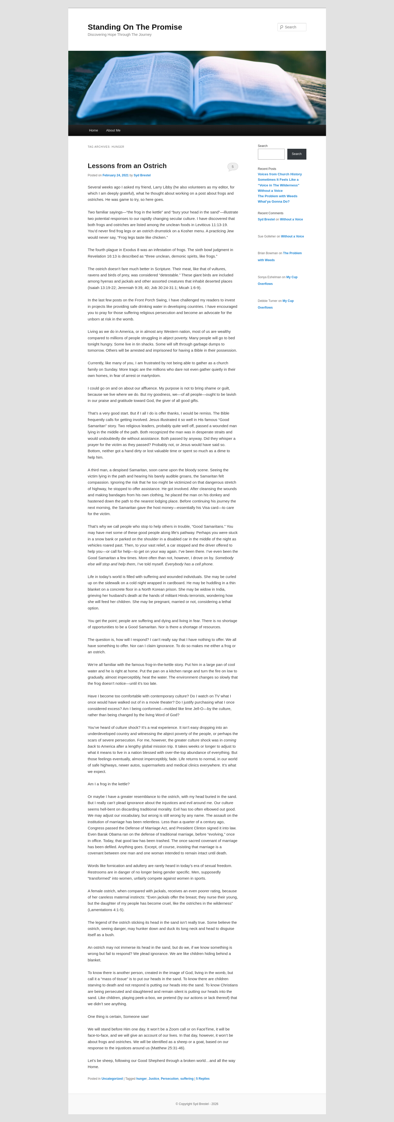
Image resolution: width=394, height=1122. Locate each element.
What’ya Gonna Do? (274, 201)
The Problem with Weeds (278, 196)
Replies (203, 1078)
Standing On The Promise (135, 27)
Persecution (170, 1078)
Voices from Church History (280, 174)
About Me (113, 130)
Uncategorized (112, 1078)
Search (263, 146)
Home (93, 130)
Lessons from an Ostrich (127, 166)
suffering (187, 1078)
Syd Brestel (142, 175)
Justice (153, 1078)
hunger (141, 1078)
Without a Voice (270, 191)
